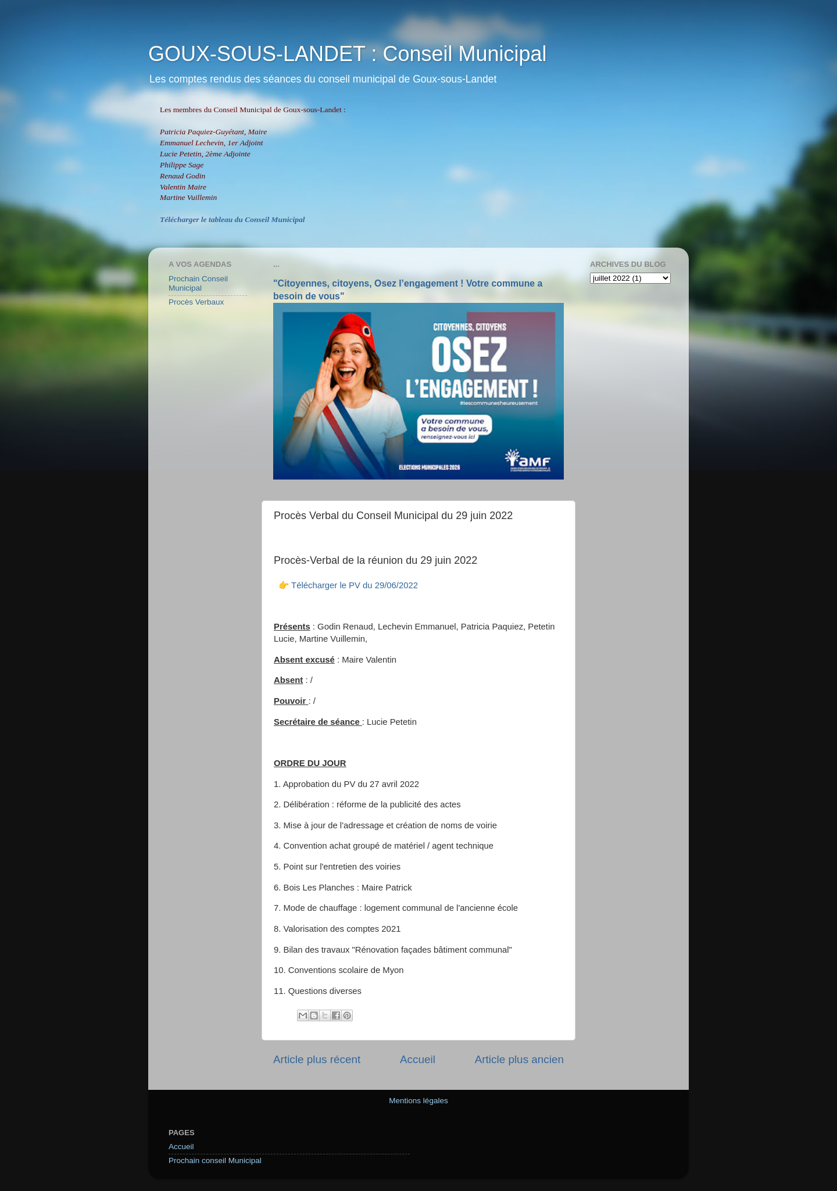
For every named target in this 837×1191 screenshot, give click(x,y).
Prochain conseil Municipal (215, 1160)
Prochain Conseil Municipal (198, 283)
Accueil (417, 1059)
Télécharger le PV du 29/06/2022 (354, 585)
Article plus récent (316, 1059)
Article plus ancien (519, 1059)
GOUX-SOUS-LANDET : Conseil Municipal (347, 54)
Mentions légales (418, 1100)
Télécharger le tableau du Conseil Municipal (232, 219)
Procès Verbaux (196, 302)
